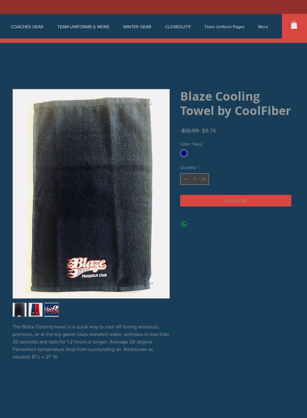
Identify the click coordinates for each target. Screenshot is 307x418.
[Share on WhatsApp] (184, 224)
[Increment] (204, 179)
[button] (27, 26)
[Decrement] (185, 179)
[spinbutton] (194, 179)
